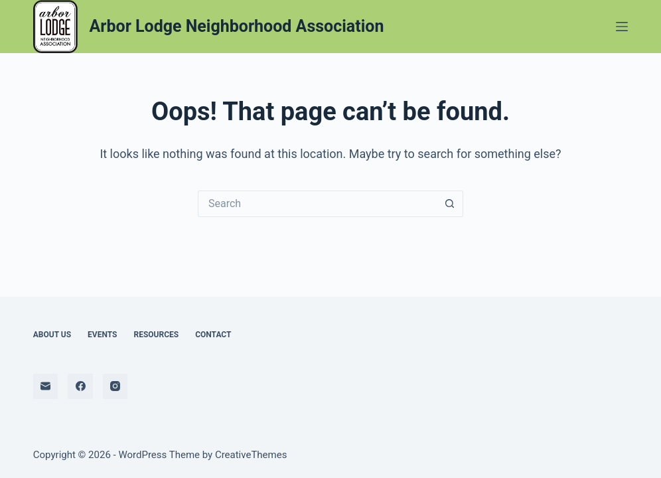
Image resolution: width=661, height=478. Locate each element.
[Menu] (622, 27)
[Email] (45, 386)
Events (102, 334)
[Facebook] (80, 386)
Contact (213, 334)
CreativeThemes (251, 455)
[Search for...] (317, 204)
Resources (156, 334)
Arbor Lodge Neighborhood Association (237, 26)
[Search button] (450, 204)
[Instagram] (115, 386)
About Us (52, 334)
